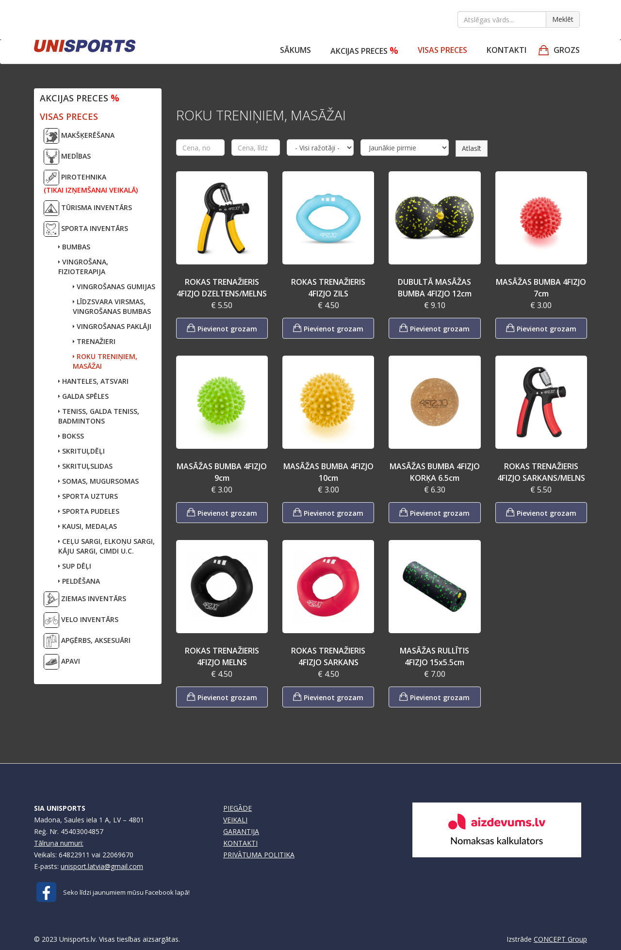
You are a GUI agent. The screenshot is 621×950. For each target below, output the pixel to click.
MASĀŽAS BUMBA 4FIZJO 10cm (328, 472)
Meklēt (562, 19)
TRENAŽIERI (94, 341)
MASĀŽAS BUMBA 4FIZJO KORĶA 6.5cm (435, 472)
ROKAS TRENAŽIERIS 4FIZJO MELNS (222, 656)
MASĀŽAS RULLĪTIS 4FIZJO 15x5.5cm (434, 656)
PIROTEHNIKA (91, 182)
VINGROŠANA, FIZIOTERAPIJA (83, 266)
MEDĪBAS (67, 156)
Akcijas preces (364, 50)
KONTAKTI (240, 843)
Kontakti (506, 50)
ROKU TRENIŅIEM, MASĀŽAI (105, 361)
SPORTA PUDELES (88, 511)
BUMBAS (74, 246)
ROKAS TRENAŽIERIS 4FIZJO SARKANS (328, 656)
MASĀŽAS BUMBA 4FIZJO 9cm (222, 472)
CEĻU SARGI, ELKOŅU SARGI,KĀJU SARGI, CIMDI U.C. (106, 546)
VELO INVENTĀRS (81, 620)
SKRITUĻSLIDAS (85, 466)
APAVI (62, 662)
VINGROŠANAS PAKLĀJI (112, 326)
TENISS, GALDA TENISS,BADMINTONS (98, 416)
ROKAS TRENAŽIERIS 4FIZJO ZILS (328, 288)
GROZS (567, 50)
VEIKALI (235, 819)
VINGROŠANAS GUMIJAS (114, 286)
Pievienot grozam (222, 327)
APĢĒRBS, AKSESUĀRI (87, 641)
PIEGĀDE (237, 808)
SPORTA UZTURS (88, 496)
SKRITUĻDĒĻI (81, 451)
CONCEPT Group (560, 939)
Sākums (295, 50)
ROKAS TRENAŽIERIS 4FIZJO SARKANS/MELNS (541, 472)
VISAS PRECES (442, 50)
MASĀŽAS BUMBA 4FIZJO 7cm (541, 288)
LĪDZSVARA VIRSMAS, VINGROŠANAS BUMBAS (112, 306)
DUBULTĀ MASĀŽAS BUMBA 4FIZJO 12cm (435, 288)
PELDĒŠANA (79, 581)
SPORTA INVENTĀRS (86, 229)
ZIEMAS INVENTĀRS (85, 599)
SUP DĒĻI (74, 566)
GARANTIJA (241, 831)
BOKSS (71, 436)
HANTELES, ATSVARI (93, 381)
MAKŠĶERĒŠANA (79, 136)
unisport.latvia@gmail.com (102, 866)
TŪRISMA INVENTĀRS (88, 208)
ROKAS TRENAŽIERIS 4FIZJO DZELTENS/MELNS (222, 288)
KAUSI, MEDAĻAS (87, 526)
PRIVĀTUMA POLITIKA (258, 854)
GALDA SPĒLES (83, 396)
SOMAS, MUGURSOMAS (98, 481)
